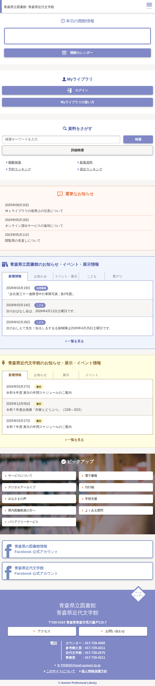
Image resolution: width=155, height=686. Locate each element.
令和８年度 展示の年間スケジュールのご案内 (39, 392)
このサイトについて (60, 671)
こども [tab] (92, 276)
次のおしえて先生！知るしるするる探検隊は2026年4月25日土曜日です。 (59, 328)
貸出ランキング (91, 169)
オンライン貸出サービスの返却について (34, 225)
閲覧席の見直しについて (23, 240)
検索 (138, 139)
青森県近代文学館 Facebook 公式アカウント (36, 571)
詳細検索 (77, 150)
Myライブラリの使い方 (77, 102)
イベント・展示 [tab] (66, 276)
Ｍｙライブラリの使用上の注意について (34, 211)
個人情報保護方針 (94, 671)
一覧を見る (76, 341)
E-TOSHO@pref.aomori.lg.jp (79, 665)
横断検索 (14, 162)
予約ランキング (19, 169)
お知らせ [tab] (40, 276)
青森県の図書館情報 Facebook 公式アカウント (36, 549)
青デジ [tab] (117, 276)
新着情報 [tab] (14, 276)
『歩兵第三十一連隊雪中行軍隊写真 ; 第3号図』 (40, 294)
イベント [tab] (91, 375)
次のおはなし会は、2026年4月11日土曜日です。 (41, 311)
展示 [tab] (66, 375)
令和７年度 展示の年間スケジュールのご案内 (39, 426)
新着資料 (86, 162)
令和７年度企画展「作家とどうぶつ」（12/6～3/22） (44, 409)
